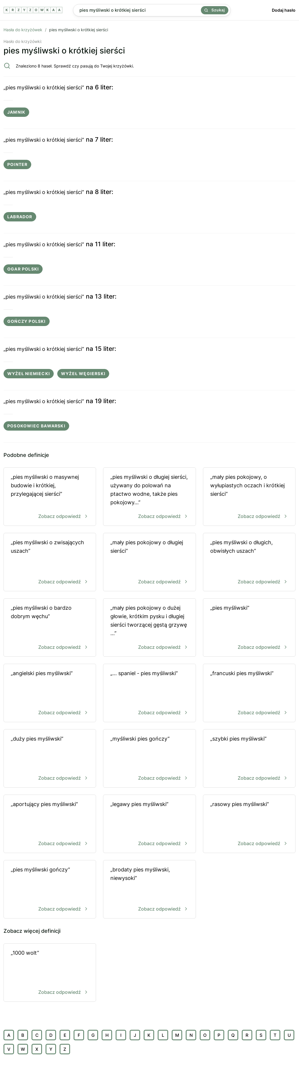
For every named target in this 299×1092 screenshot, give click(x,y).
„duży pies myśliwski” (50, 759)
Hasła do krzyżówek (23, 29)
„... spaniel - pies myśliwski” (149, 693)
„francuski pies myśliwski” (249, 693)
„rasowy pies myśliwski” (249, 824)
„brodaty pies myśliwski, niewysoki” (149, 889)
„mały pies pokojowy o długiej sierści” (149, 562)
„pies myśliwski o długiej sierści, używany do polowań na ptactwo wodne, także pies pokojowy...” (149, 497)
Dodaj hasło (283, 10)
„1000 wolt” (50, 973)
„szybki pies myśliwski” (249, 759)
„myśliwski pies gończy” (149, 759)
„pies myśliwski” (249, 628)
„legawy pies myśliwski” (149, 824)
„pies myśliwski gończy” (50, 889)
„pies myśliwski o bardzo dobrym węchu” (50, 628)
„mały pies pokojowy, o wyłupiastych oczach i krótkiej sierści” (249, 497)
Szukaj (214, 10)
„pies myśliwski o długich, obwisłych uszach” (249, 562)
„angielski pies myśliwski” (50, 693)
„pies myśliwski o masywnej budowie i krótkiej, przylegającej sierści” (50, 497)
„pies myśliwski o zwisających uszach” (50, 562)
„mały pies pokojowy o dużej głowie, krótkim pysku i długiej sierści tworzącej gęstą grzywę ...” (149, 628)
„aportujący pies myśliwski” (50, 824)
